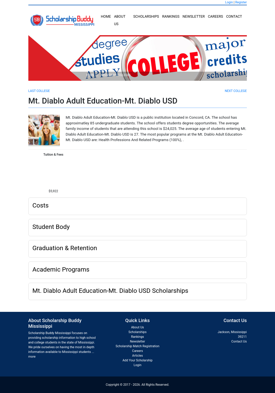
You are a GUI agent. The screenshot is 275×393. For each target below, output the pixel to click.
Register (241, 2)
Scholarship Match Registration (137, 346)
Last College (39, 91)
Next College (236, 91)
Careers (215, 16)
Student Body (51, 226)
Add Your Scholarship (137, 360)
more (32, 356)
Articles (137, 355)
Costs (40, 205)
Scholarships (146, 16)
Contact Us (239, 341)
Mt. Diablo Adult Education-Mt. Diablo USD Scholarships (110, 290)
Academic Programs (61, 269)
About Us (119, 20)
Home (106, 16)
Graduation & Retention (64, 248)
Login (229, 2)
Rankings (171, 16)
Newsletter (193, 16)
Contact (234, 16)
